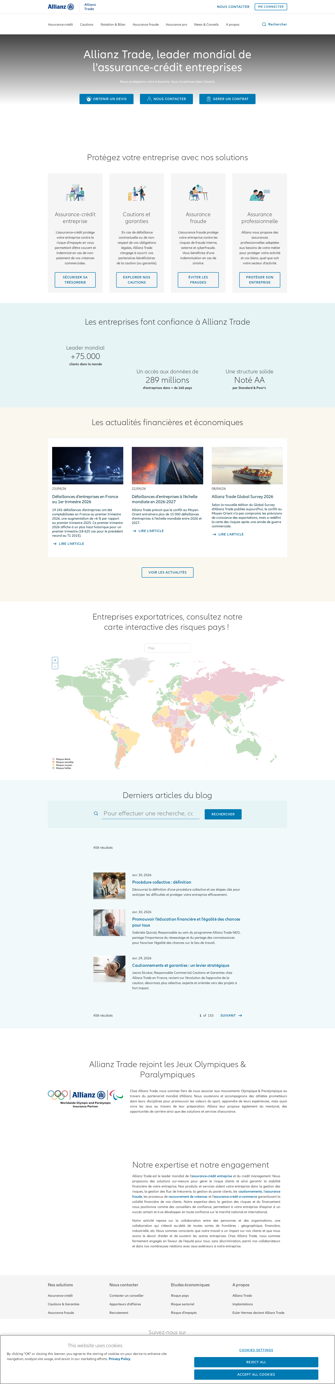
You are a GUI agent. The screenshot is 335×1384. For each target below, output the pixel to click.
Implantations (242, 1300)
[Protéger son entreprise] (259, 280)
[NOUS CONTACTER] (233, 6)
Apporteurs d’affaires (125, 1300)
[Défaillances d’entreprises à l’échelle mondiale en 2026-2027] (167, 486)
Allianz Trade (242, 1291)
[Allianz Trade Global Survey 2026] (247, 487)
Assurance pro (176, 24)
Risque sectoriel (182, 1300)
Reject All (256, 1362)
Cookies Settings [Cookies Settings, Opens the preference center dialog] (256, 1350)
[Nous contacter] (166, 99)
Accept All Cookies (256, 1374)
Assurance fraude (146, 24)
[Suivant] (231, 1015)
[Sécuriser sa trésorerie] (75, 280)
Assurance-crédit (60, 24)
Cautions (86, 24)
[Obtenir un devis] (106, 99)
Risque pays (180, 1291)
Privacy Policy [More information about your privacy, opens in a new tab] (120, 1359)
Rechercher (223, 814)
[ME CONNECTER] (271, 6)
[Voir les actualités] (168, 572)
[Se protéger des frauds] (198, 280)
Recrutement (118, 1309)
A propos (232, 24)
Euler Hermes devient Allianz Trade (258, 1309)
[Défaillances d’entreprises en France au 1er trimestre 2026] (87, 492)
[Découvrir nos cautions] (136, 280)
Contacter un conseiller (126, 1291)
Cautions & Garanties (63, 1300)
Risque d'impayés (184, 1309)
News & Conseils (206, 24)
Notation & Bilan (113, 24)
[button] (274, 24)
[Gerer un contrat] (227, 99)
